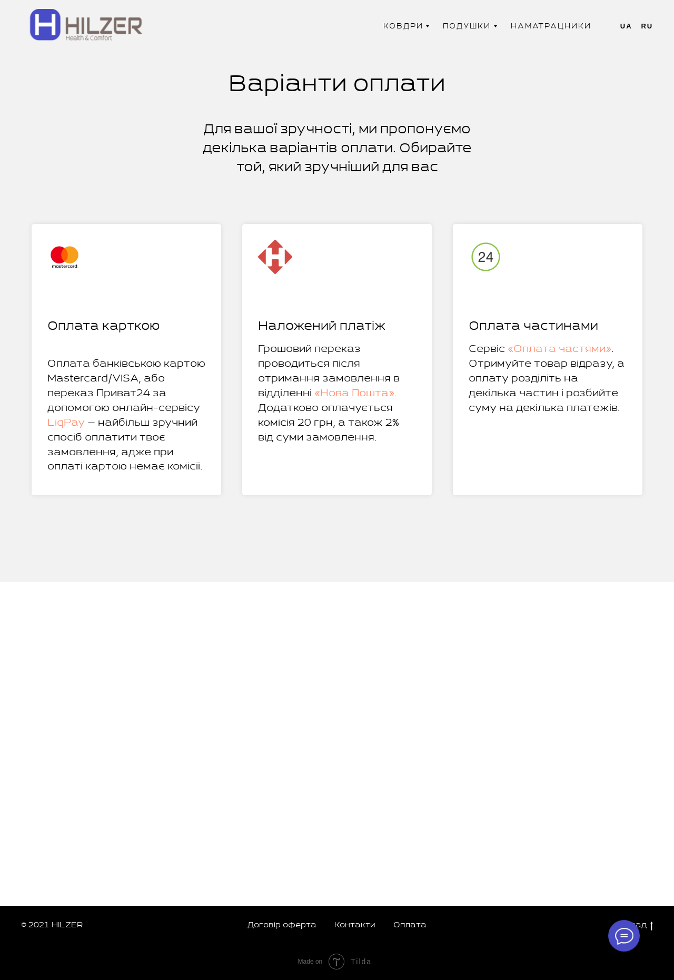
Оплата (410, 924)
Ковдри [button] (403, 26)
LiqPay (66, 423)
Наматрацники (551, 26)
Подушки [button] (466, 26)
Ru (647, 26)
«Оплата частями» (559, 349)
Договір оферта (281, 924)
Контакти (354, 924)
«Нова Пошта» (354, 393)
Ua (626, 26)
